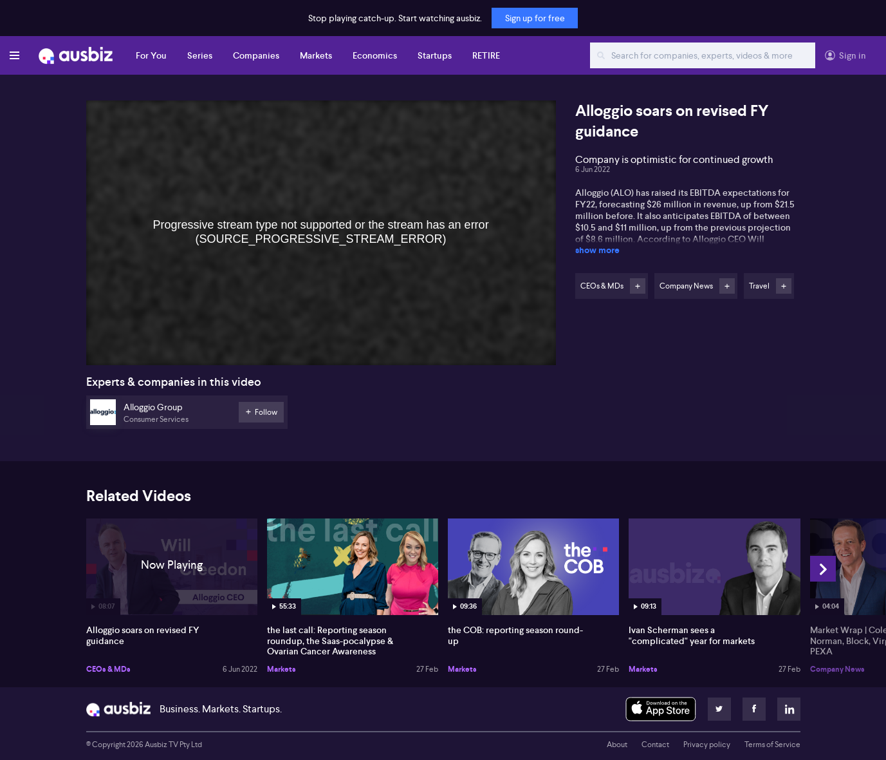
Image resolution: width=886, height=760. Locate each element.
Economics (375, 55)
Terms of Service (772, 744)
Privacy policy (706, 744)
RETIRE (486, 55)
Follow (637, 286)
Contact (655, 744)
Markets (316, 55)
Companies (256, 55)
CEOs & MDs (108, 669)
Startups (435, 55)
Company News (837, 669)
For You (151, 55)
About (617, 744)
